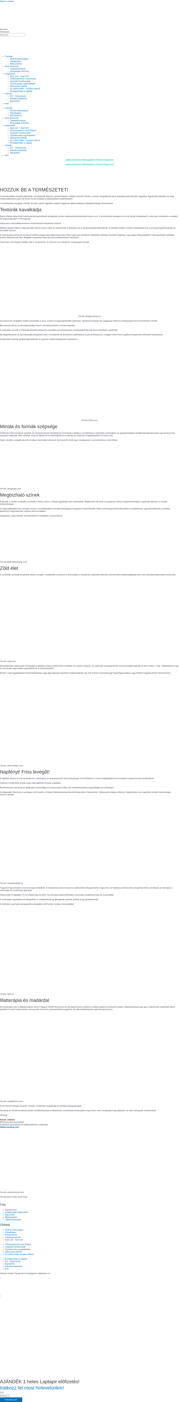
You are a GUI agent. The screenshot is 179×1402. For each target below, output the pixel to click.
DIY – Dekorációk (18, 96)
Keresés (4, 29)
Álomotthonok (11, 66)
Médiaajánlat (89, 160)
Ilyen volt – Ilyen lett (19, 76)
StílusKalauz (15, 61)
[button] (89, 1201)
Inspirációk (10, 73)
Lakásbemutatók (17, 68)
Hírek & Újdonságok (19, 59)
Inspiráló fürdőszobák (20, 81)
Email (3, 1396)
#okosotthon (16, 64)
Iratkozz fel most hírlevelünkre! (32, 1387)
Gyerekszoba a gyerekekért (22, 83)
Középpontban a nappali (21, 91)
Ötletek (8, 93)
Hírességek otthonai (19, 71)
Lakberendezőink (73, 160)
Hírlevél (99, 160)
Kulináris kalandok (18, 98)
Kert (7, 103)
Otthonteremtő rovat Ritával (23, 78)
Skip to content (7, 1)
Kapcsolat (109, 160)
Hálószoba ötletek (18, 86)
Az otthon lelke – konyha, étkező (25, 88)
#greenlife (15, 101)
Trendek (8, 56)
